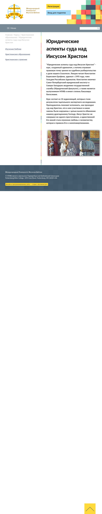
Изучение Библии (13, 49)
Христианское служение (16, 59)
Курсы (17, 34)
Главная (8, 34)
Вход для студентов (57, 12)
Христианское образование (17, 54)
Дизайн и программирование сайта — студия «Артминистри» (27, 184)
